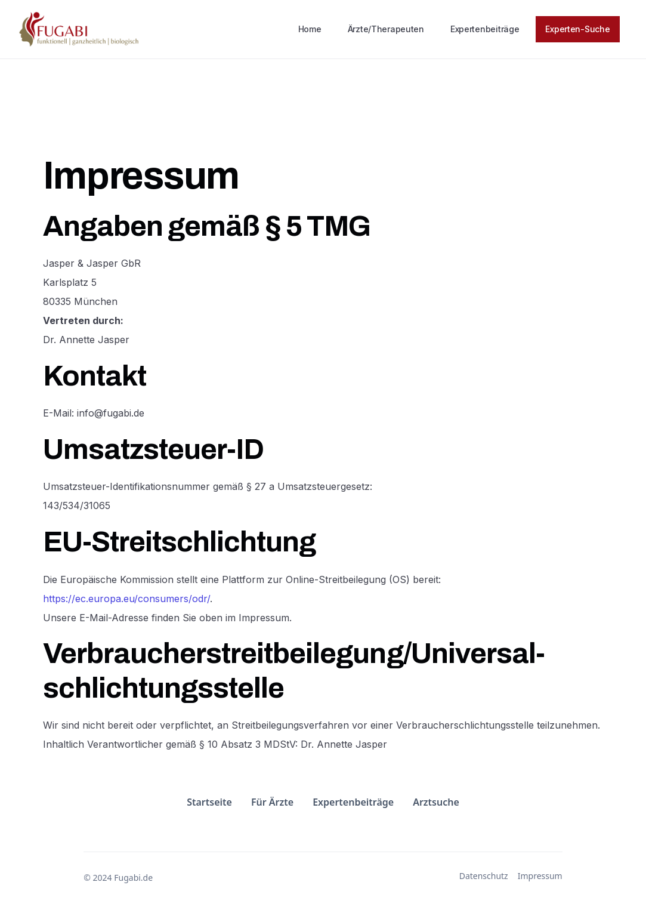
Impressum (540, 876)
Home (310, 29)
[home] (78, 29)
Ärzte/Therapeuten (386, 29)
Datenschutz (483, 876)
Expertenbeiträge (485, 29)
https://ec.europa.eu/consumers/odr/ (126, 599)
